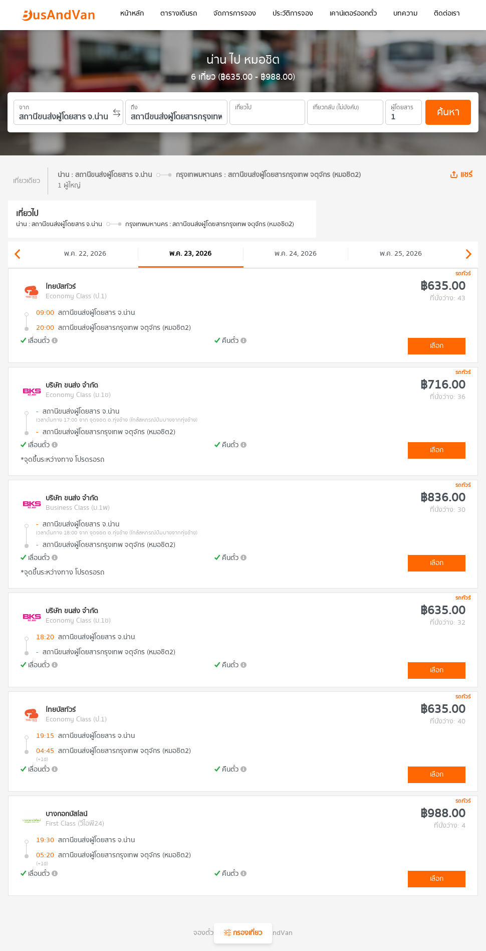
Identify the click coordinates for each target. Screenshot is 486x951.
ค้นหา (448, 112)
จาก (24, 106)
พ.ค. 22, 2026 (85, 253)
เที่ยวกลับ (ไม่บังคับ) (336, 106)
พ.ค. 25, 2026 (401, 253)
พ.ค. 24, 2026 (296, 253)
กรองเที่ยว (243, 932)
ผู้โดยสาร (402, 106)
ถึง (134, 106)
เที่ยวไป (243, 106)
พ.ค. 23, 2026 (190, 253)
